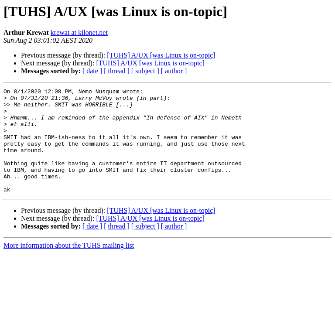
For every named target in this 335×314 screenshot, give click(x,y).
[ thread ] (117, 71)
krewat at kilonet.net (79, 32)
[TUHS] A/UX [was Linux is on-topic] (161, 55)
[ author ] (174, 71)
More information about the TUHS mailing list (68, 266)
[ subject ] (145, 71)
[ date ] (92, 71)
